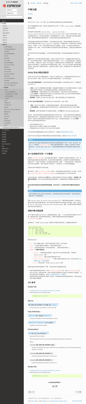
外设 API (5, 37)
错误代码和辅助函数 (8, 62)
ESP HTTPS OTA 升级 (9, 65)
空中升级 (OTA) (7, 105)
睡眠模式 (6, 114)
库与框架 (4, 139)
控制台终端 (6, 58)
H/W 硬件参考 (5, 130)
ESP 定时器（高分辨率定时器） (11, 83)
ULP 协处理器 (7, 123)
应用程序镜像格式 (8, 47)
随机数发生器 (7, 111)
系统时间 (6, 118)
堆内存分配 (6, 76)
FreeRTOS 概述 (7, 69)
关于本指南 (4, 151)
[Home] (28, 3)
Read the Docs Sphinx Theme (59, 401)
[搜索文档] (12, 17)
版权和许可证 (5, 148)
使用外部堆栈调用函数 (9, 53)
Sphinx (33, 401)
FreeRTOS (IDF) (7, 71)
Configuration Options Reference (11, 127)
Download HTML (77, 401)
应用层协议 (5, 28)
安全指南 (4, 137)
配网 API (5, 40)
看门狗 (5, 125)
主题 (44, 401)
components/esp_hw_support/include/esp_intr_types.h (45, 290)
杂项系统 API (7, 102)
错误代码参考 (6, 33)
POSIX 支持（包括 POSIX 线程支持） (12, 109)
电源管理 (6, 107)
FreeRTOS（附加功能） (9, 74)
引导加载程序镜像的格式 (9, 49)
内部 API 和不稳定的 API (9, 85)
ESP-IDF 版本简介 (6, 144)
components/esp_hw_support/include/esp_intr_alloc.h (45, 370)
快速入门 (4, 21)
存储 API (5, 42)
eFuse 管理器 (7, 60)
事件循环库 (6, 67)
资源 (3, 146)
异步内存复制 (7, 120)
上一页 (31, 392)
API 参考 (3, 23)
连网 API (5, 35)
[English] (30, 14)
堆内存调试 (6, 80)
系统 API (4, 44)
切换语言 (4, 153)
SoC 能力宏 (6, 116)
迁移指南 (4, 134)
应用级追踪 (6, 51)
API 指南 (4, 132)
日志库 (5, 100)
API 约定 (5, 26)
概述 (6, 89)
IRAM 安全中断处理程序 (10, 91)
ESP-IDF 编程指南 (11, 4)
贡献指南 (4, 141)
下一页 (78, 392)
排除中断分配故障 (9, 96)
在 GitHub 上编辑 (77, 3)
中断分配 (5, 87)
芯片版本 (6, 56)
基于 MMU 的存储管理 (9, 78)
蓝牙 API (5, 30)
